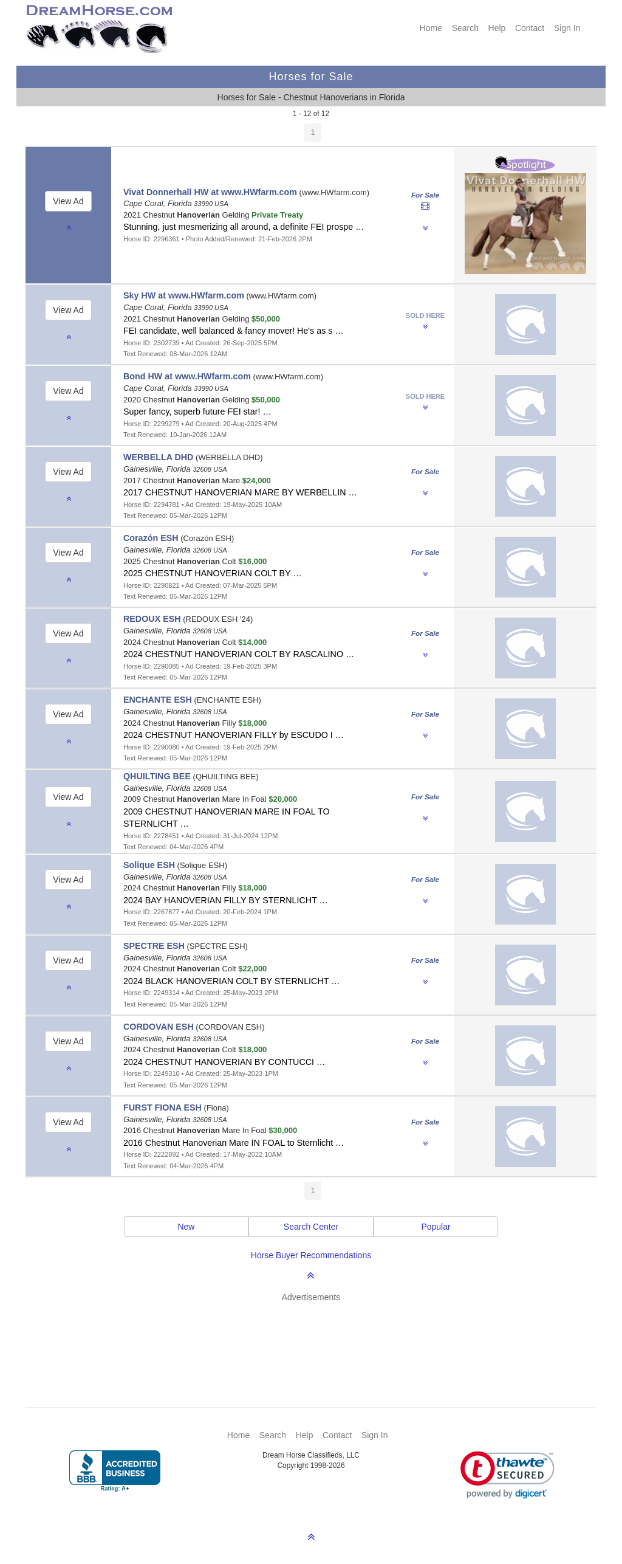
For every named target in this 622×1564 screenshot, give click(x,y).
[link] (507, 1475)
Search (465, 28)
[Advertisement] (317, 1336)
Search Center (311, 1227)
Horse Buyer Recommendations (311, 1255)
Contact (529, 28)
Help (497, 28)
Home (431, 28)
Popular (435, 1227)
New (185, 1227)
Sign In (567, 28)
